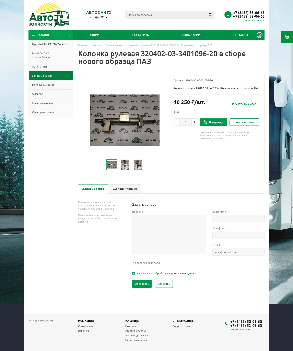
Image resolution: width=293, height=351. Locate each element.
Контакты (240, 34)
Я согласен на (167, 273)
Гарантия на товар (137, 340)
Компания (86, 321)
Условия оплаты (135, 330)
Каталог (43, 34)
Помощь (132, 321)
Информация (183, 321)
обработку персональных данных (175, 273)
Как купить (140, 34)
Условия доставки (136, 335)
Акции (94, 34)
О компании (190, 34)
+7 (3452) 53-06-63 (249, 12)
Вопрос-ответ (181, 326)
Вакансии (84, 330)
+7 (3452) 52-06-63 (249, 16)
